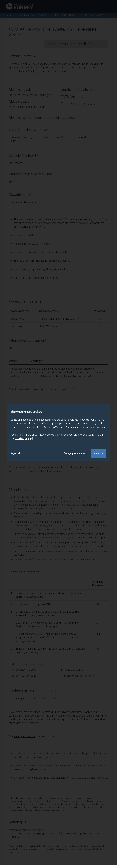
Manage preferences (74, 453)
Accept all (98, 453)
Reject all (15, 453)
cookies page (24, 438)
